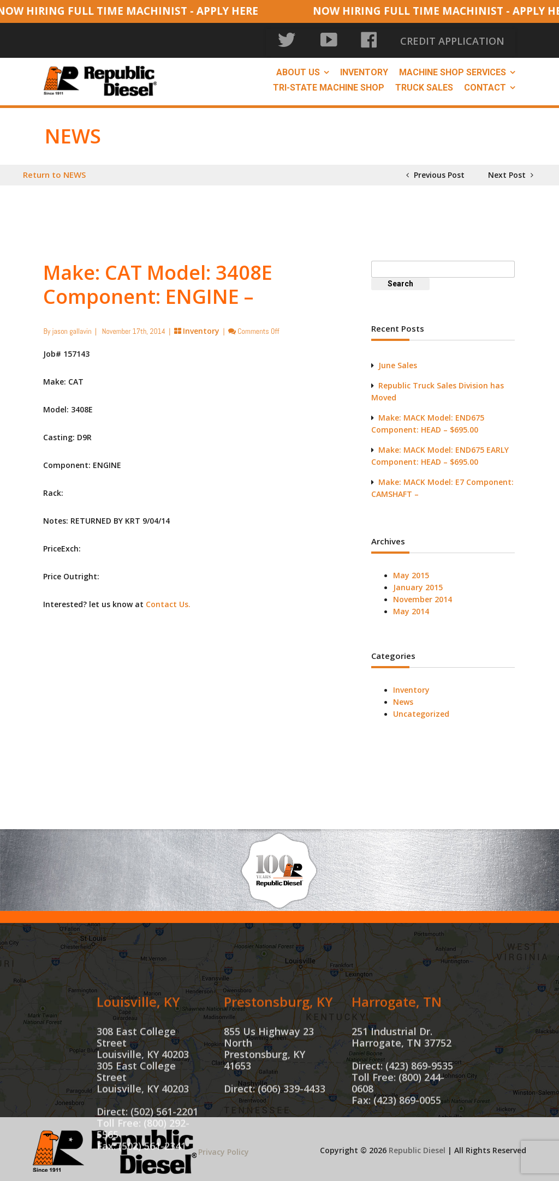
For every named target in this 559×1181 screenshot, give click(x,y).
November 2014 (422, 593)
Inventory (364, 66)
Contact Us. (168, 598)
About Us (298, 66)
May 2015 (411, 569)
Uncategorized (421, 708)
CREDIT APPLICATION (471, 38)
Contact (485, 81)
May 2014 (411, 605)
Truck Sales (424, 81)
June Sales (397, 359)
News (403, 696)
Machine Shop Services (452, 66)
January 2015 (418, 581)
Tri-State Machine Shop (328, 81)
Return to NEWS (54, 168)
